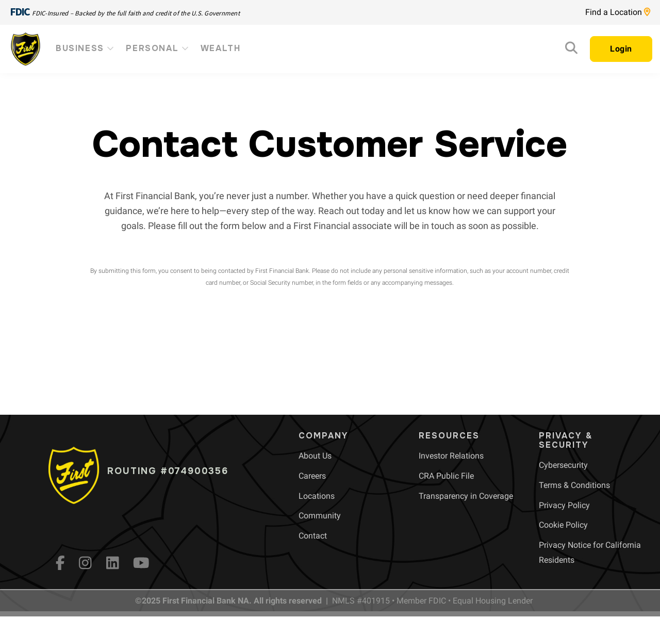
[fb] (60, 563)
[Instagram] (85, 563)
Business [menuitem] (86, 48)
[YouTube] (141, 563)
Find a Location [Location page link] (617, 12)
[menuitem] (315, 456)
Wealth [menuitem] (221, 48)
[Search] (571, 50)
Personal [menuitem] (158, 48)
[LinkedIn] (113, 563)
